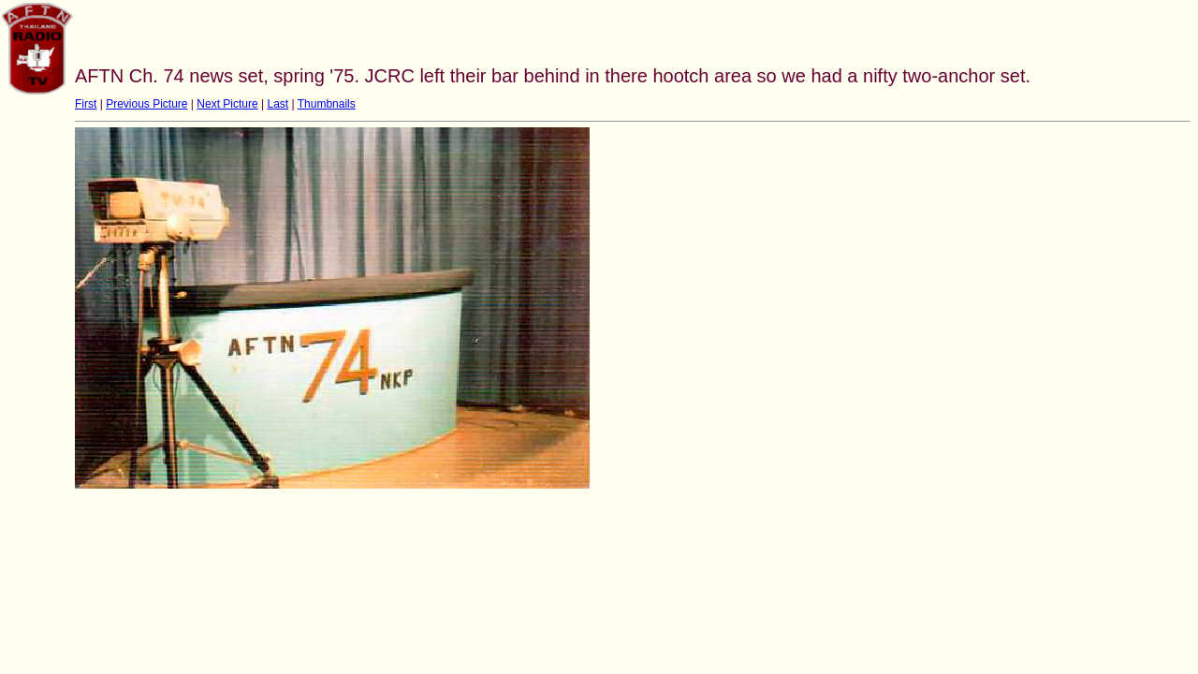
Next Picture (227, 103)
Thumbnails (327, 103)
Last (277, 103)
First (85, 103)
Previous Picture (146, 103)
